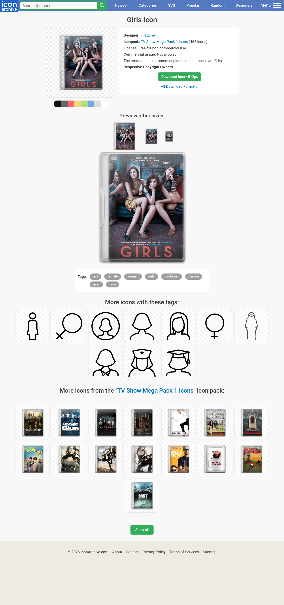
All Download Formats (179, 86)
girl (95, 276)
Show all (142, 530)
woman (133, 276)
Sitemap (210, 552)
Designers (244, 5)
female (113, 276)
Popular (192, 5)
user (96, 284)
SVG (171, 5)
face (112, 284)
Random (218, 5)
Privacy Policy (154, 552)
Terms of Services (184, 552)
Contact (132, 552)
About (117, 552)
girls (151, 276)
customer (172, 276)
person (194, 276)
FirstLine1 (148, 35)
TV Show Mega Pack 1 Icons (164, 41)
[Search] (102, 5)
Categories (148, 5)
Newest (121, 5)
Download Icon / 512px (179, 77)
